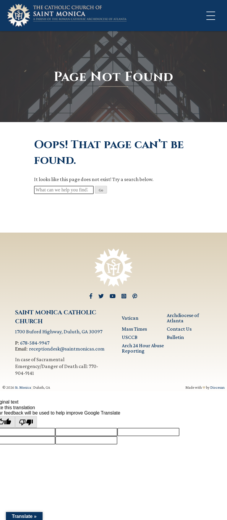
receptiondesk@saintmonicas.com (67, 349)
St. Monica (23, 387)
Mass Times (134, 329)
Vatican (130, 318)
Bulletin (175, 337)
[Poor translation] (26, 422)
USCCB (129, 337)
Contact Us (179, 329)
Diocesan (217, 387)
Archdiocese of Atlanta (183, 318)
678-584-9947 (34, 343)
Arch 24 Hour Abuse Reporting (143, 348)
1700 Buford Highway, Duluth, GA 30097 (58, 331)
